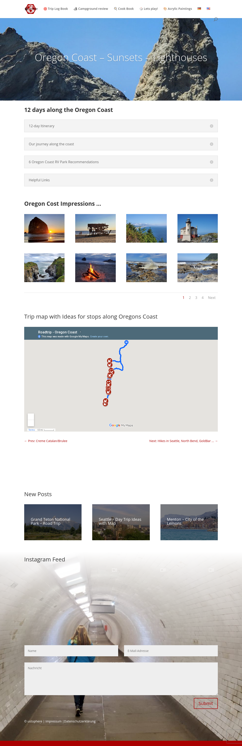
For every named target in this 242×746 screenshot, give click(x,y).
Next (212, 297)
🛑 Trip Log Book (55, 9)
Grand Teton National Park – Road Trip (50, 521)
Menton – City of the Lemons (185, 521)
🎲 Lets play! (148, 9)
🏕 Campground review (90, 9)
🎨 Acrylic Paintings (177, 9)
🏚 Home (31, 9)
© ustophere (33, 721)
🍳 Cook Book (124, 9)
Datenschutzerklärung (79, 721)
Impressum (54, 721)
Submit (206, 703)
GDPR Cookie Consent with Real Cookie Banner (33, 743)
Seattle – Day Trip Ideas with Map (120, 521)
